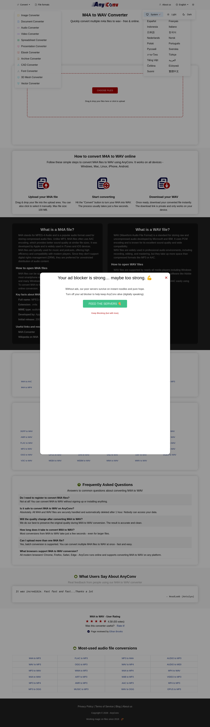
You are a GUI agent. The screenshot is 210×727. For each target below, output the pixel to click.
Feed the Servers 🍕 (105, 303)
